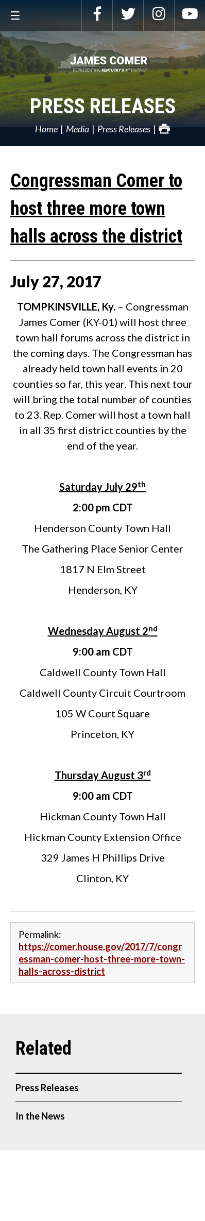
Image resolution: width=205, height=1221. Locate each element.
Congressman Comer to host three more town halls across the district (96, 208)
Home (46, 128)
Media (77, 128)
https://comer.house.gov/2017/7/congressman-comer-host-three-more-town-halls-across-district (102, 959)
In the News (40, 1116)
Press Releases (103, 106)
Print (164, 128)
